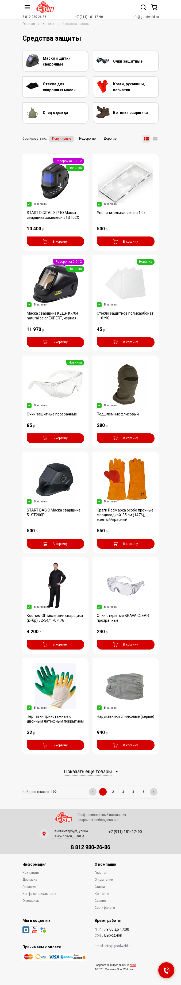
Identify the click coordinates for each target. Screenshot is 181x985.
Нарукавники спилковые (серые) (125, 716)
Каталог (49, 24)
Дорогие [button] (110, 138)
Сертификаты (105, 908)
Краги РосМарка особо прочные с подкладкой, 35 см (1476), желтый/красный (125, 515)
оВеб (133, 965)
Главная (28, 24)
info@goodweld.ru (145, 17)
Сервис (100, 901)
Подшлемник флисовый (118, 414)
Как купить (30, 873)
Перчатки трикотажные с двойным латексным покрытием (55, 718)
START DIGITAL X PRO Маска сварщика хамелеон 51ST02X (53, 215)
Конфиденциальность (39, 894)
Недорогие (87, 138)
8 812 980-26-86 (34, 17)
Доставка (29, 879)
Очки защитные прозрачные (52, 414)
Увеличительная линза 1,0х (121, 213)
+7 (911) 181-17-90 (89, 17)
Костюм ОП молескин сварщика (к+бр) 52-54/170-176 (55, 618)
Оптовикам (31, 901)
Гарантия (29, 887)
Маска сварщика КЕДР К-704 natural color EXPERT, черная (52, 315)
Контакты (102, 894)
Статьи (100, 887)
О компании (104, 879)
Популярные (61, 138)
